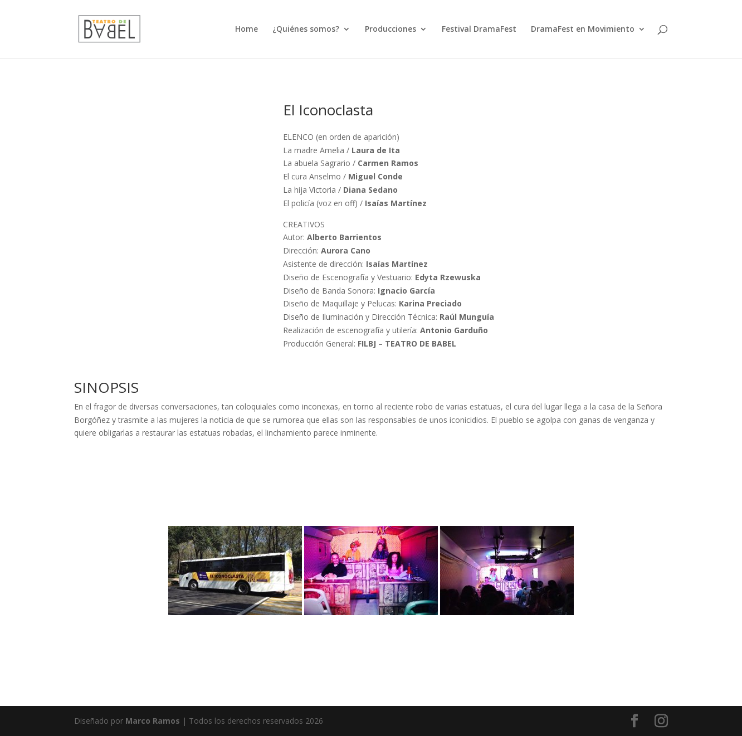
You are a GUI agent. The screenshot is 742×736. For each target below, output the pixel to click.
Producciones (390, 29)
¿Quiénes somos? (305, 29)
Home (246, 29)
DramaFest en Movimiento (582, 29)
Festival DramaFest (479, 29)
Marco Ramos (152, 720)
